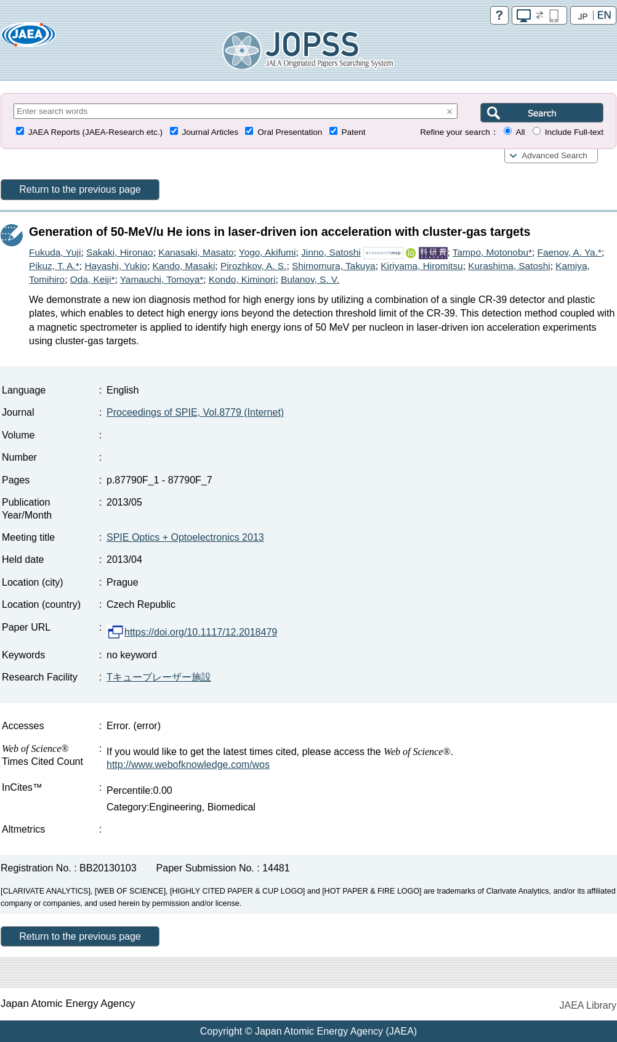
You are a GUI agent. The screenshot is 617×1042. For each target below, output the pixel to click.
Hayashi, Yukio (115, 265)
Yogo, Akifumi (267, 252)
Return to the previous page (79, 189)
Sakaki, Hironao (119, 252)
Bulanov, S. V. (310, 279)
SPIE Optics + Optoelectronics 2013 (185, 537)
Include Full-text (574, 132)
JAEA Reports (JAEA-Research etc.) (95, 132)
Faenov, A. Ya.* (570, 252)
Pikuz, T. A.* (54, 265)
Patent (354, 132)
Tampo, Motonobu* (492, 252)
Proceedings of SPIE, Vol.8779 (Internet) (195, 412)
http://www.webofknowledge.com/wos (188, 764)
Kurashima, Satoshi (509, 265)
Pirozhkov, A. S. (253, 265)
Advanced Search (554, 155)
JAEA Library (588, 1005)
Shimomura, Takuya (334, 265)
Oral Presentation (289, 132)
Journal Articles (210, 132)
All (520, 132)
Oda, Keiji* (92, 279)
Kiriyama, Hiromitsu (421, 265)
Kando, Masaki (184, 265)
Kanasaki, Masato (195, 252)
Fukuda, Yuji (55, 252)
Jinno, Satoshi (331, 252)
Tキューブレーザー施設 (159, 677)
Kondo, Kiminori (242, 279)
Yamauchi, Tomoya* (161, 279)
